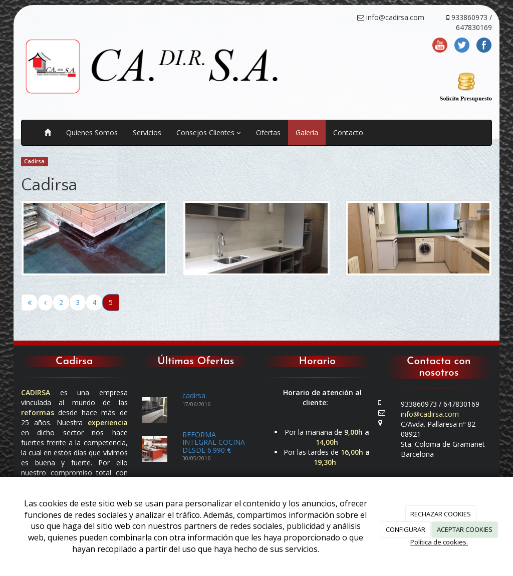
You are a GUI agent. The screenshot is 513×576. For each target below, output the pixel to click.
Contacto (348, 132)
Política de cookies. (439, 541)
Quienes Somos (92, 132)
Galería (307, 132)
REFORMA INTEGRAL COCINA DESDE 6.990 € (213, 442)
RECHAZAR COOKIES (440, 513)
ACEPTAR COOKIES (464, 529)
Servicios (147, 132)
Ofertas (268, 132)
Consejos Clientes (208, 132)
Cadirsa (34, 161)
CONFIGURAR (405, 529)
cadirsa (193, 395)
